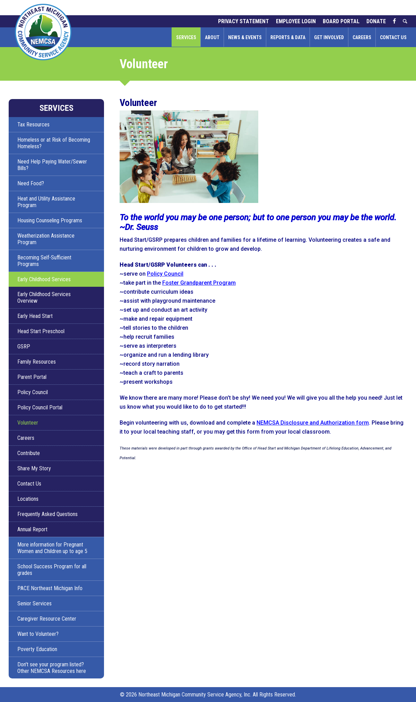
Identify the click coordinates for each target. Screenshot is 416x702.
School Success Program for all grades (51, 569)
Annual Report (32, 529)
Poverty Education (37, 649)
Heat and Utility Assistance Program (46, 201)
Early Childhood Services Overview (44, 297)
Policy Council (32, 392)
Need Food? (30, 183)
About (212, 37)
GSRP (23, 346)
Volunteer (27, 422)
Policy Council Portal (39, 407)
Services (186, 37)
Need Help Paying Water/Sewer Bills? (52, 164)
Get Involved (329, 37)
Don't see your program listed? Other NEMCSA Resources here (51, 667)
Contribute (28, 453)
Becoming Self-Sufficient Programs (44, 260)
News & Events (245, 37)
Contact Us (393, 37)
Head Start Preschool (40, 331)
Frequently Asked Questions (47, 514)
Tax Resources (33, 124)
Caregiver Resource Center (46, 618)
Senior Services (34, 603)
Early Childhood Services (44, 279)
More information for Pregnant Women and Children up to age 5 (52, 547)
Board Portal (341, 21)
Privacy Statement (243, 21)
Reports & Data (287, 37)
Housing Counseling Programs (49, 220)
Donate (376, 21)
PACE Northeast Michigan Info (50, 588)
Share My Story (34, 468)
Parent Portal (31, 377)
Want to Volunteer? (38, 634)
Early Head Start (35, 316)
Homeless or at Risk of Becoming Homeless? (53, 143)
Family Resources (36, 361)
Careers (362, 37)
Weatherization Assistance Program (46, 239)
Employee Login (296, 21)
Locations (27, 499)
